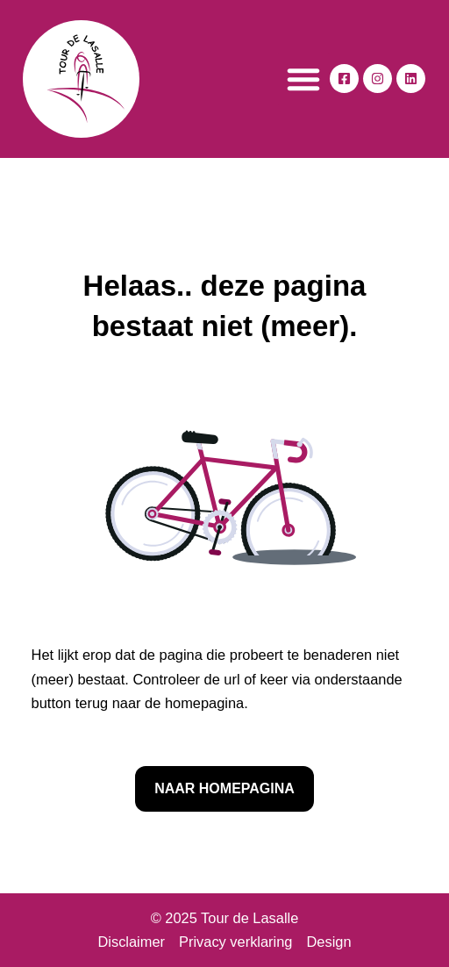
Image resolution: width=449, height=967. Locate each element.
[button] (303, 79)
